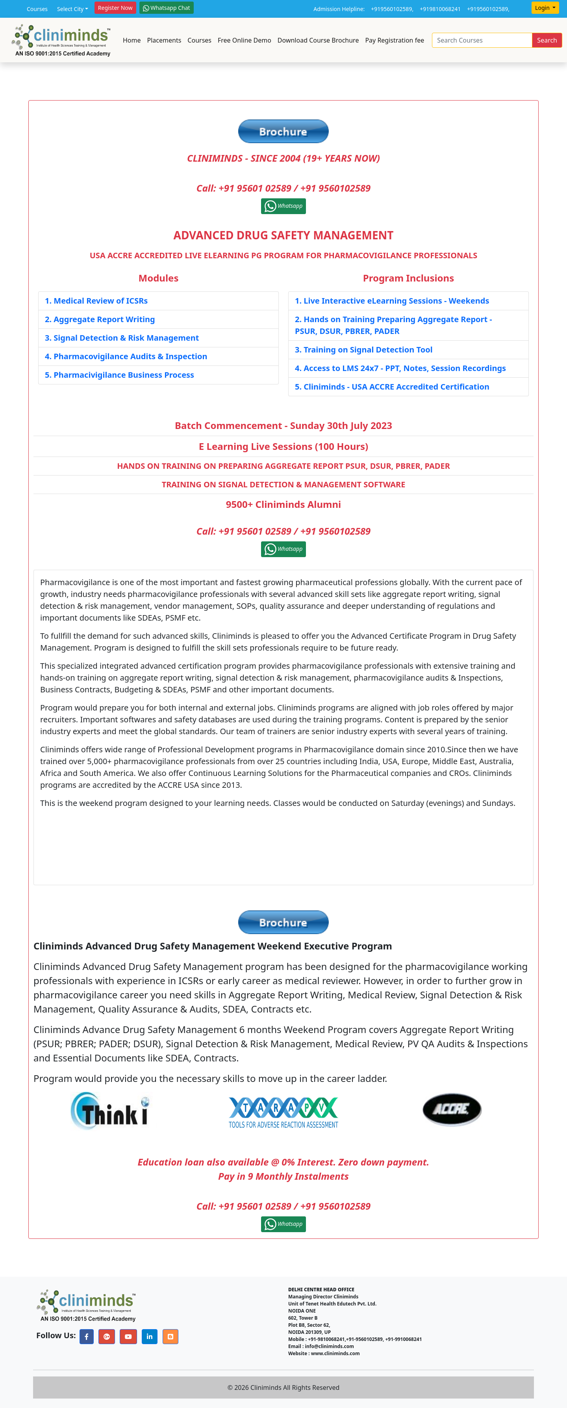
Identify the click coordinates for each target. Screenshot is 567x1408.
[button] (87, 1336)
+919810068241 (440, 9)
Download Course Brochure (318, 40)
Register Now (115, 7)
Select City (70, 9)
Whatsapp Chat (166, 7)
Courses (37, 9)
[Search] (482, 40)
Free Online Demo (244, 40)
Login (543, 7)
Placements (164, 40)
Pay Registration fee (394, 40)
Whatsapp (284, 206)
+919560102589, (392, 9)
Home (132, 40)
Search (547, 40)
